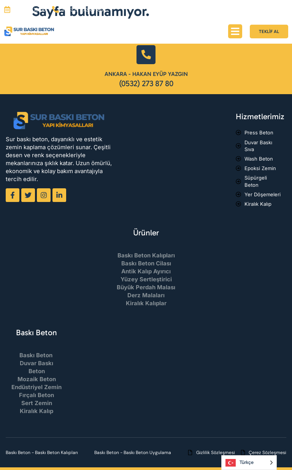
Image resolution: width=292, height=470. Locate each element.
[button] (235, 31)
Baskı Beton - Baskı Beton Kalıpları (42, 452)
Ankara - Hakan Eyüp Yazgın (146, 74)
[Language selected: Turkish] (249, 462)
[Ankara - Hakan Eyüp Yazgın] (146, 54)
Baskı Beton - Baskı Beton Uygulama (132, 452)
